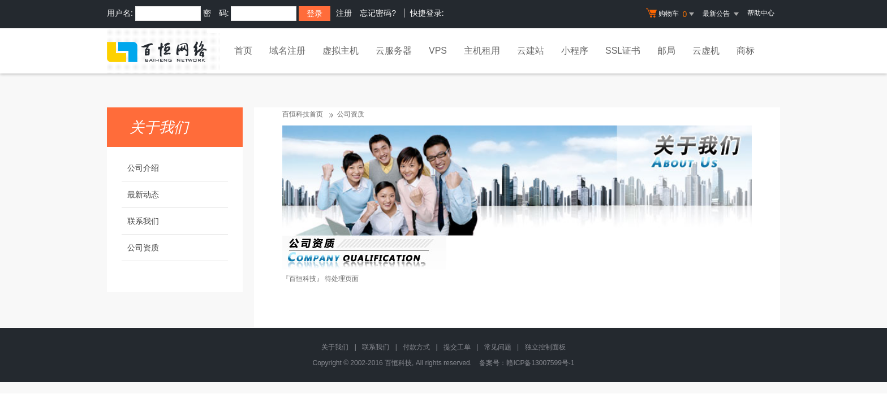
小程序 (574, 50)
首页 (243, 50)
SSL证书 (622, 50)
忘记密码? (378, 13)
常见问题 (497, 347)
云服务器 (394, 50)
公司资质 (143, 247)
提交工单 (457, 347)
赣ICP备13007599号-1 (540, 363)
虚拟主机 (340, 50)
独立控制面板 (545, 347)
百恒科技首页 (302, 114)
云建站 (530, 50)
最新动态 (143, 194)
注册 (344, 13)
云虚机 (706, 50)
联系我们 (143, 221)
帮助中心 (760, 13)
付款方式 (416, 347)
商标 (746, 50)
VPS (438, 50)
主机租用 (482, 50)
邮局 (666, 50)
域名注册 (287, 50)
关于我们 (334, 347)
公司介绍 (143, 167)
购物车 (671, 14)
